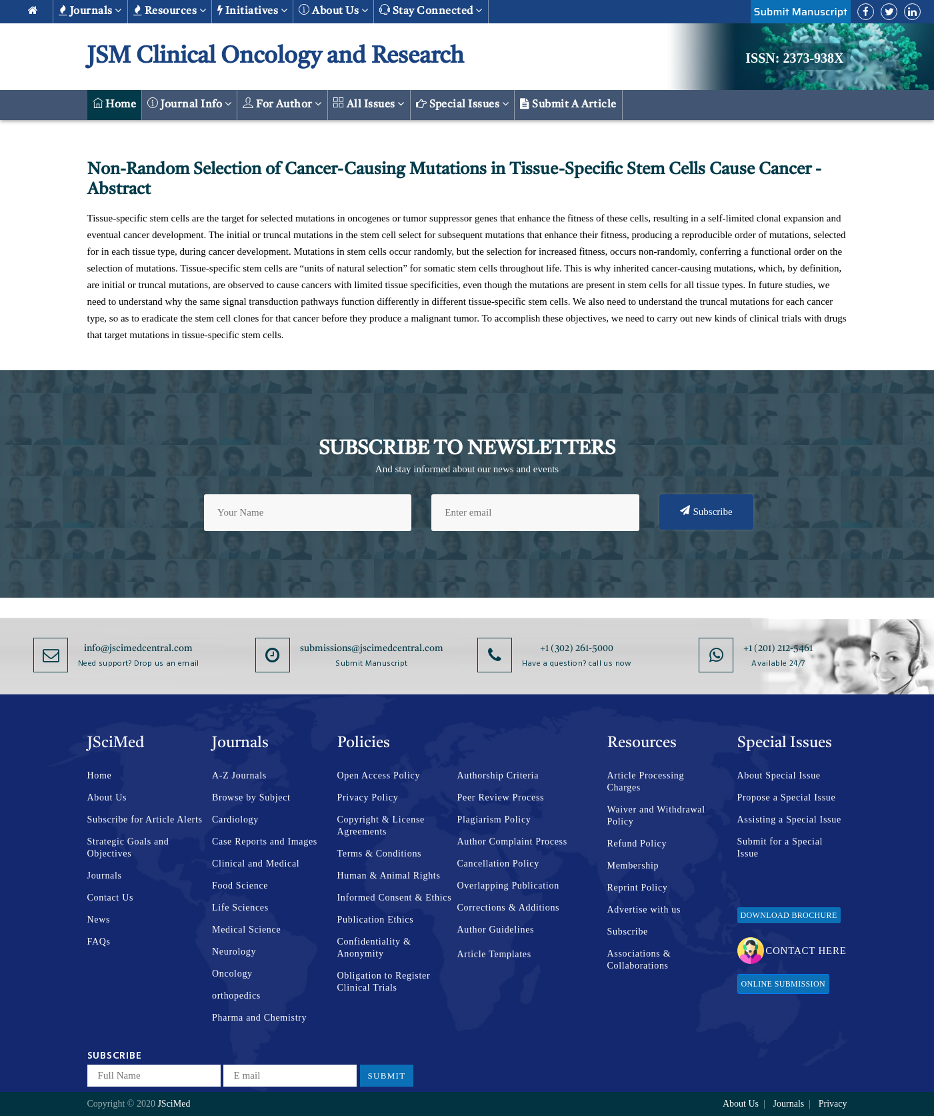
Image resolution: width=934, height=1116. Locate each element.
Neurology (234, 952)
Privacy (833, 1104)
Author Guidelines (496, 930)
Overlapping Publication (508, 886)
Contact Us (110, 898)
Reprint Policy (637, 888)
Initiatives (252, 11)
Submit (387, 1076)
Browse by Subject (251, 797)
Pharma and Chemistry (259, 1018)
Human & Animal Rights (389, 876)
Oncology (232, 974)
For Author (282, 103)
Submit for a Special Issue (780, 847)
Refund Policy (637, 844)
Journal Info (189, 103)
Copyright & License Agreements (381, 825)
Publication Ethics (375, 920)
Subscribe (706, 511)
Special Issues (462, 104)
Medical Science (246, 930)
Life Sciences (240, 908)
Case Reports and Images (264, 841)
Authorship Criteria (498, 775)
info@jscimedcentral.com (138, 648)
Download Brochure (789, 915)
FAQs (99, 942)
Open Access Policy (379, 775)
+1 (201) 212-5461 (778, 648)
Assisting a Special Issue (789, 819)
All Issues (369, 103)
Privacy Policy (368, 797)
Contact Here (791, 950)
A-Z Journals (239, 775)
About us (333, 10)
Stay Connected (431, 10)
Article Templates (494, 954)
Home (115, 103)
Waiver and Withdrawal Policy (656, 815)
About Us (107, 797)
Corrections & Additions (508, 908)
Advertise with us (644, 910)
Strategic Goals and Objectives (128, 847)
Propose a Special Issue (786, 797)
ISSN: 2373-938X (794, 58)
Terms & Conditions (379, 854)
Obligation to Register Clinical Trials (384, 982)
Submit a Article (568, 104)
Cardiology (235, 819)
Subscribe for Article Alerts (145, 819)
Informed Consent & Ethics (394, 898)
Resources (169, 11)
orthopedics (236, 996)
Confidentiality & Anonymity (374, 948)
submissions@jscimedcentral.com (371, 648)
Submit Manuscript (800, 11)
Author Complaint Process (512, 841)
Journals (90, 11)
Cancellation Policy (498, 864)
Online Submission (783, 984)
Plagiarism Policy (494, 819)
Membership (633, 866)
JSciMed (173, 1104)
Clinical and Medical (255, 864)
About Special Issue (779, 775)
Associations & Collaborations (639, 960)
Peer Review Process (501, 797)
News (99, 920)
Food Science (240, 886)
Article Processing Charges (646, 781)
